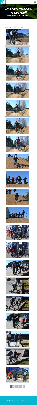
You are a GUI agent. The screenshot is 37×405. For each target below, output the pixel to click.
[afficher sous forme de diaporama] (14, 27)
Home (9, 15)
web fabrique (29, 400)
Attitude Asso (16, 400)
